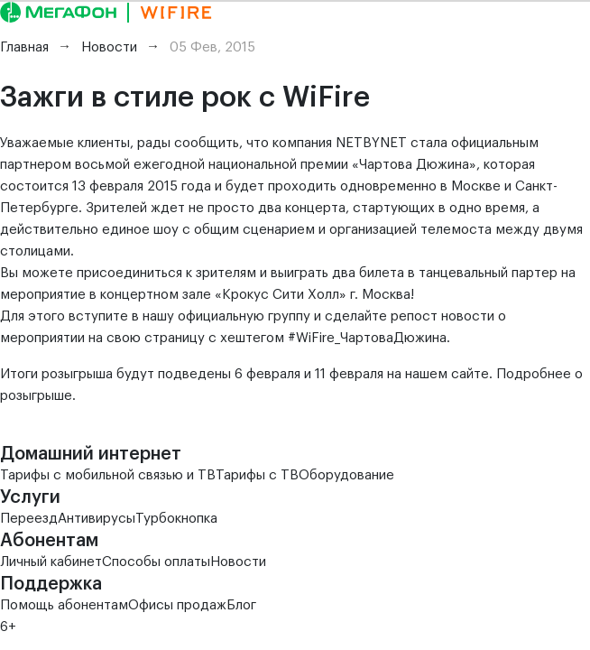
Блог (241, 605)
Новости (238, 562)
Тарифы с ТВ (257, 475)
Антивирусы (96, 518)
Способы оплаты (156, 562)
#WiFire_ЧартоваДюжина (367, 338)
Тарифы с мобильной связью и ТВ (108, 475)
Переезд (29, 518)
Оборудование (346, 475)
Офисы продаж (177, 605)
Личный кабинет (51, 562)
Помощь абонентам (64, 605)
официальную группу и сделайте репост (308, 316)
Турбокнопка (176, 518)
